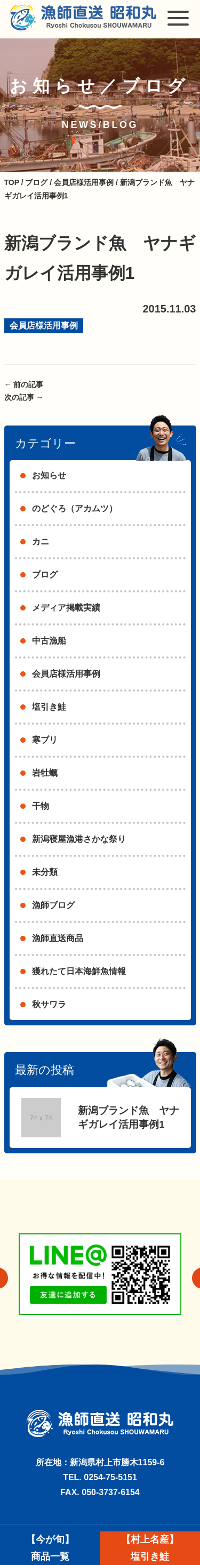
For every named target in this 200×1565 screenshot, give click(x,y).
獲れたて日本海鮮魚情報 (79, 971)
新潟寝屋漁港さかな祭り (79, 839)
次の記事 (24, 397)
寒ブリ (45, 739)
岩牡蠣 (45, 772)
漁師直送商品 (57, 938)
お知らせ (49, 475)
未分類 (45, 872)
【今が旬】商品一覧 (50, 1548)
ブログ (45, 574)
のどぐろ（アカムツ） (74, 508)
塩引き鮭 (49, 706)
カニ (40, 541)
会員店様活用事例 (44, 325)
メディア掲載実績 (66, 607)
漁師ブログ (53, 905)
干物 (40, 805)
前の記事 (24, 384)
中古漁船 (49, 640)
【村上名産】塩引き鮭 (150, 1548)
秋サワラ (49, 1004)
